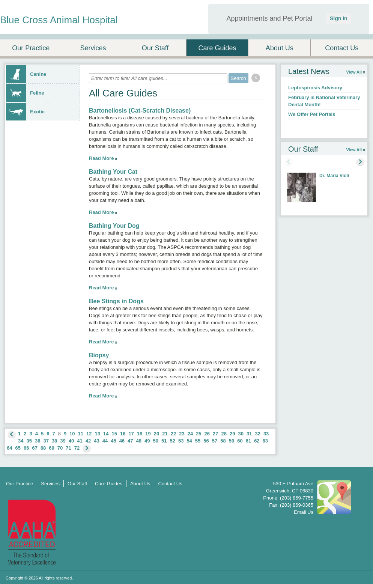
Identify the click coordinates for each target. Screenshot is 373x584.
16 (122, 433)
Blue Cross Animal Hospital (59, 20)
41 (79, 441)
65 (17, 448)
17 (131, 433)
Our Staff (155, 48)
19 (147, 433)
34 (20, 441)
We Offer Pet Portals (311, 114)
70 (60, 448)
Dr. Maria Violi (334, 175)
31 (249, 433)
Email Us (303, 512)
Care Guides (217, 48)
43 (96, 441)
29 (232, 433)
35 (29, 441)
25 (198, 433)
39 (62, 441)
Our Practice (31, 48)
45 (113, 441)
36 (37, 441)
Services (93, 48)
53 (180, 441)
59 (231, 441)
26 (207, 433)
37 (45, 441)
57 (214, 441)
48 (138, 441)
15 (114, 433)
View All (354, 72)
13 (97, 433)
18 (139, 433)
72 (77, 448)
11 (80, 433)
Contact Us (341, 48)
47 (130, 441)
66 (26, 448)
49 (147, 441)
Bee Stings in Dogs (116, 301)
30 (240, 433)
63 (265, 441)
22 (173, 433)
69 (51, 448)
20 (156, 433)
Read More (101, 158)
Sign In (338, 18)
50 (155, 441)
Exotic (25, 111)
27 (215, 433)
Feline (25, 93)
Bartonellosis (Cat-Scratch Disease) (140, 110)
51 (164, 441)
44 (105, 441)
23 (181, 433)
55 (197, 441)
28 (224, 433)
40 (71, 441)
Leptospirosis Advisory (315, 87)
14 (105, 433)
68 (43, 448)
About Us (279, 48)
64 (9, 448)
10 (72, 433)
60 (239, 441)
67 (34, 448)
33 (266, 433)
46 (122, 441)
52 (172, 441)
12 (89, 433)
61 (248, 441)
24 (190, 433)
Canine (26, 74)
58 (223, 441)
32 (257, 433)
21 (164, 433)
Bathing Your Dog (114, 226)
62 (256, 441)
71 (68, 448)
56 (206, 441)
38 (54, 441)
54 (189, 441)
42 (88, 441)
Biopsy (99, 355)
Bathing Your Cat (113, 172)
